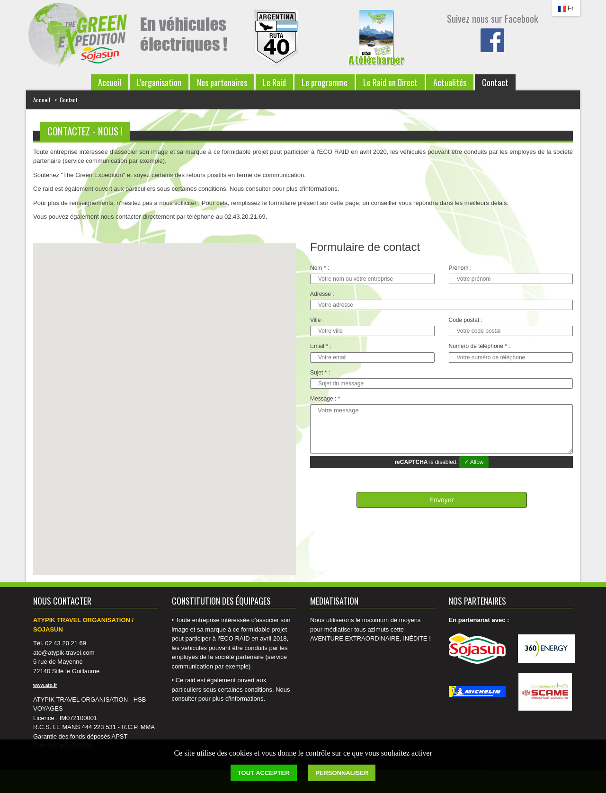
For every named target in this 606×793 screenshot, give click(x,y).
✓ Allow (473, 462)
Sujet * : (320, 373)
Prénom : (460, 268)
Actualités (449, 82)
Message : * (325, 399)
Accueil (109, 82)
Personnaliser (341, 772)
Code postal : (465, 320)
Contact (495, 82)
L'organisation (159, 82)
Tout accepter (264, 772)
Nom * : (319, 268)
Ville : (317, 320)
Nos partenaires (222, 82)
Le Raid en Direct (390, 82)
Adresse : (322, 294)
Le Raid (274, 82)
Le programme (325, 82)
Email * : (320, 346)
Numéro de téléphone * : (479, 346)
